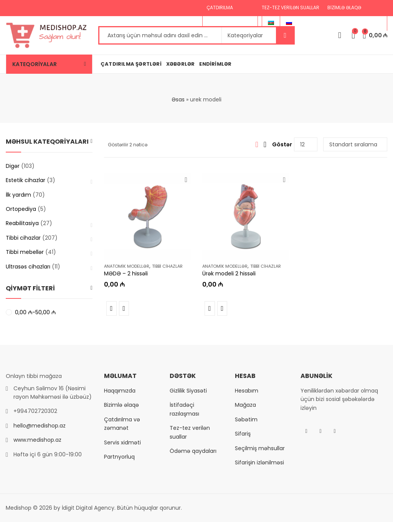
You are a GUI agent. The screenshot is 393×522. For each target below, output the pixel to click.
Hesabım (246, 390)
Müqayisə (111, 308)
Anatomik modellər (126, 266)
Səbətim (246, 419)
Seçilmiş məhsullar (260, 448)
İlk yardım (18, 195)
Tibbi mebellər (25, 252)
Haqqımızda (119, 390)
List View (265, 144)
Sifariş (243, 433)
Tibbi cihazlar (167, 266)
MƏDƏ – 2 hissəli (126, 274)
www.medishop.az (37, 440)
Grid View (256, 144)
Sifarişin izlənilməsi (259, 462)
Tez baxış (124, 308)
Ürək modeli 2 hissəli (229, 274)
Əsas (178, 99)
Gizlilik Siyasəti (188, 390)
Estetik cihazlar (25, 180)
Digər (13, 166)
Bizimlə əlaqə (121, 405)
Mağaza (245, 405)
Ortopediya (21, 209)
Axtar (285, 35)
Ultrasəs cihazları (28, 266)
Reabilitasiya (22, 223)
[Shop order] (355, 144)
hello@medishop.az (39, 425)
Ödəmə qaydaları (193, 451)
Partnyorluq (119, 457)
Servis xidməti (122, 442)
